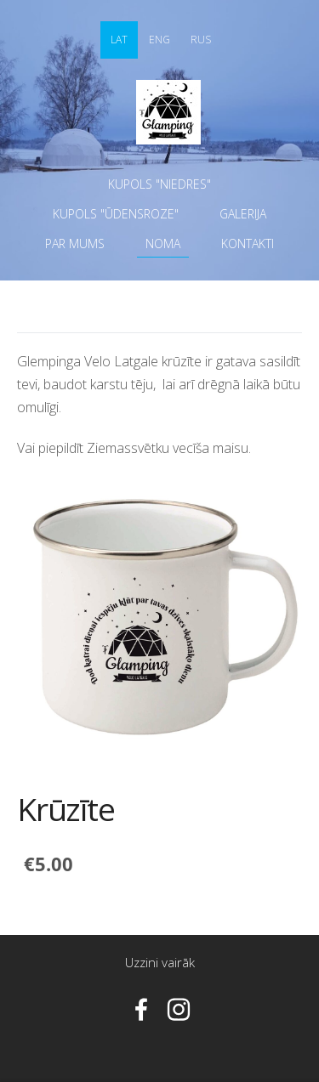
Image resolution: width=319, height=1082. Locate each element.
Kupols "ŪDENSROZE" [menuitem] (116, 214)
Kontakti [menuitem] (247, 243)
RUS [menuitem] (201, 39)
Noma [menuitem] (162, 243)
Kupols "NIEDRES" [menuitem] (159, 184)
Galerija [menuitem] (242, 214)
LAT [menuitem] (119, 39)
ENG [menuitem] (159, 39)
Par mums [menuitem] (75, 243)
